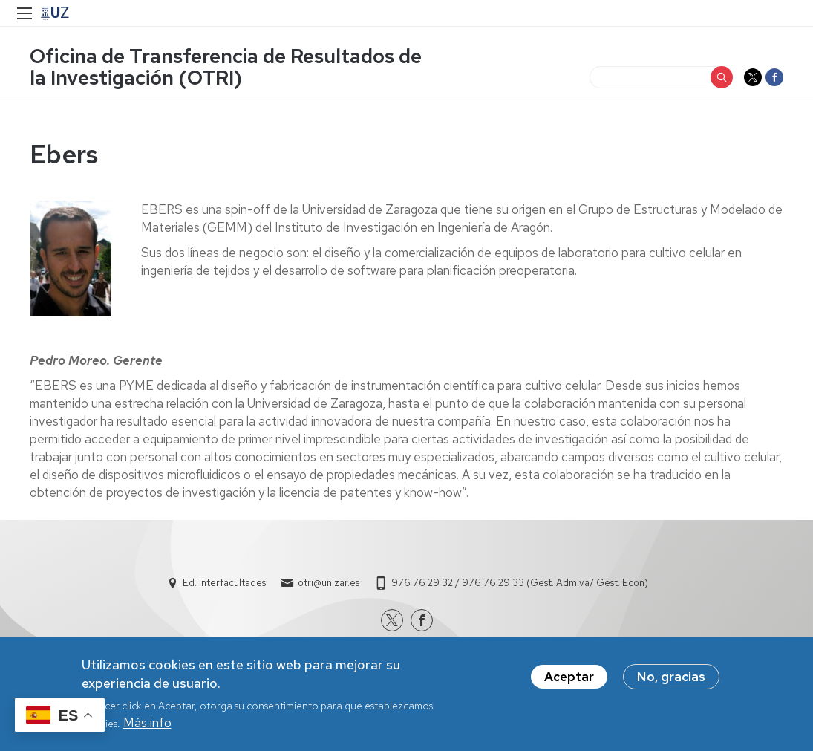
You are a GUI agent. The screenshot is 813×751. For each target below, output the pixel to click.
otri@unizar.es (328, 582)
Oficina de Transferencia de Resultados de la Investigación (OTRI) (226, 67)
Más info (147, 729)
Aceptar (569, 682)
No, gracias (671, 682)
